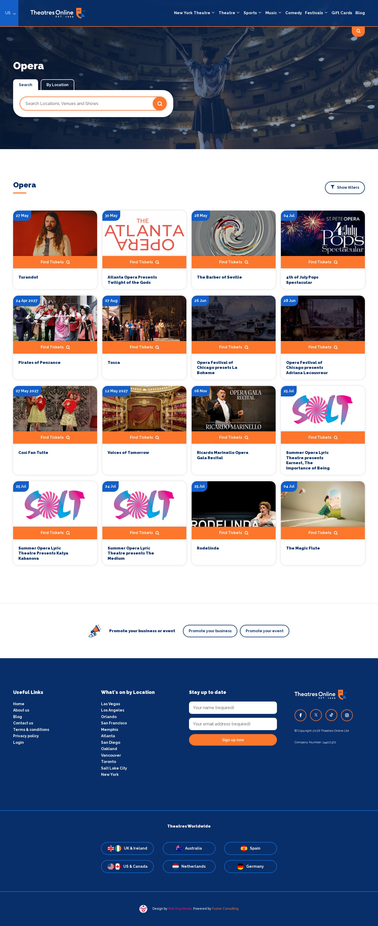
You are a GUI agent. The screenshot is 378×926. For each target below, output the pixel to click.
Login (18, 742)
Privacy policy (26, 736)
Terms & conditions (31, 730)
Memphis (109, 730)
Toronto (108, 762)
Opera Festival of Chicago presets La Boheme (217, 367)
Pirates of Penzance (39, 362)
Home (18, 704)
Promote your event (265, 631)
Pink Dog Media (180, 909)
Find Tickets (55, 347)
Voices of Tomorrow (128, 452)
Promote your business (210, 631)
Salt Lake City (114, 768)
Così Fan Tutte (33, 452)
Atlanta (108, 736)
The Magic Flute (303, 548)
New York (110, 774)
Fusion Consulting (225, 909)
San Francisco (114, 723)
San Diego (110, 742)
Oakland (109, 749)
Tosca (114, 362)
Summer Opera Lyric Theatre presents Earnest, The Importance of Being (308, 460)
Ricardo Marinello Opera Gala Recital (222, 455)
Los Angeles (112, 710)
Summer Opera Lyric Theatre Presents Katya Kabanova (43, 553)
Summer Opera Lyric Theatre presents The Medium (131, 553)
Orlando (109, 717)
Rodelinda (208, 548)
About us (21, 710)
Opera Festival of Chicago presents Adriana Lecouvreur (307, 367)
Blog (17, 717)
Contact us (23, 723)
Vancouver (111, 755)
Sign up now (233, 740)
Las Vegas (110, 704)
